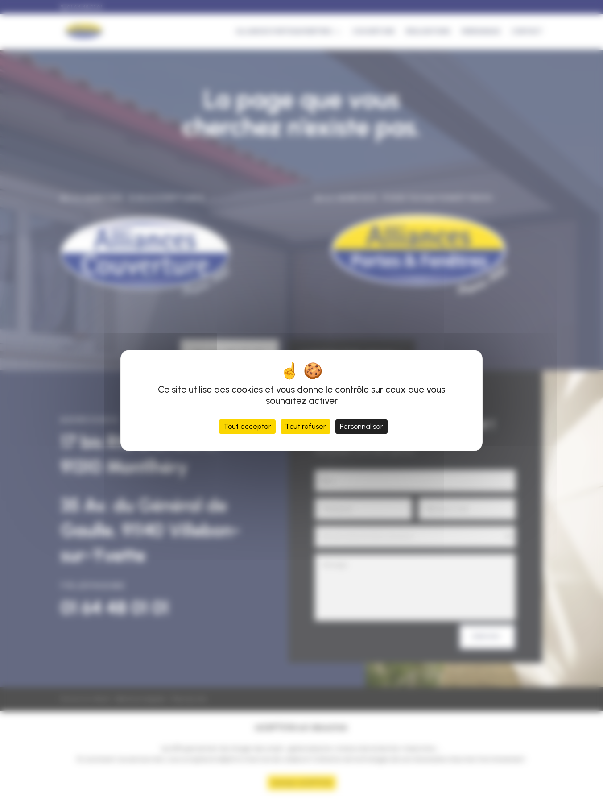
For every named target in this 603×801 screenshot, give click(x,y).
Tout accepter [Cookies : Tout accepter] (247, 426)
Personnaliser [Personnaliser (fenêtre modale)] (361, 426)
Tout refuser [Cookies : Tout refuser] (305, 426)
